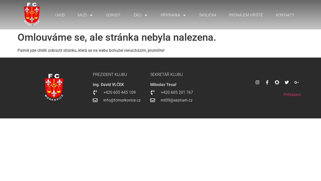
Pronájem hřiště (246, 15)
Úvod (60, 15)
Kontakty (285, 15)
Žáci (140, 15)
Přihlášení (292, 94)
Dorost (113, 15)
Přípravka (173, 15)
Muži (85, 15)
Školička (207, 15)
